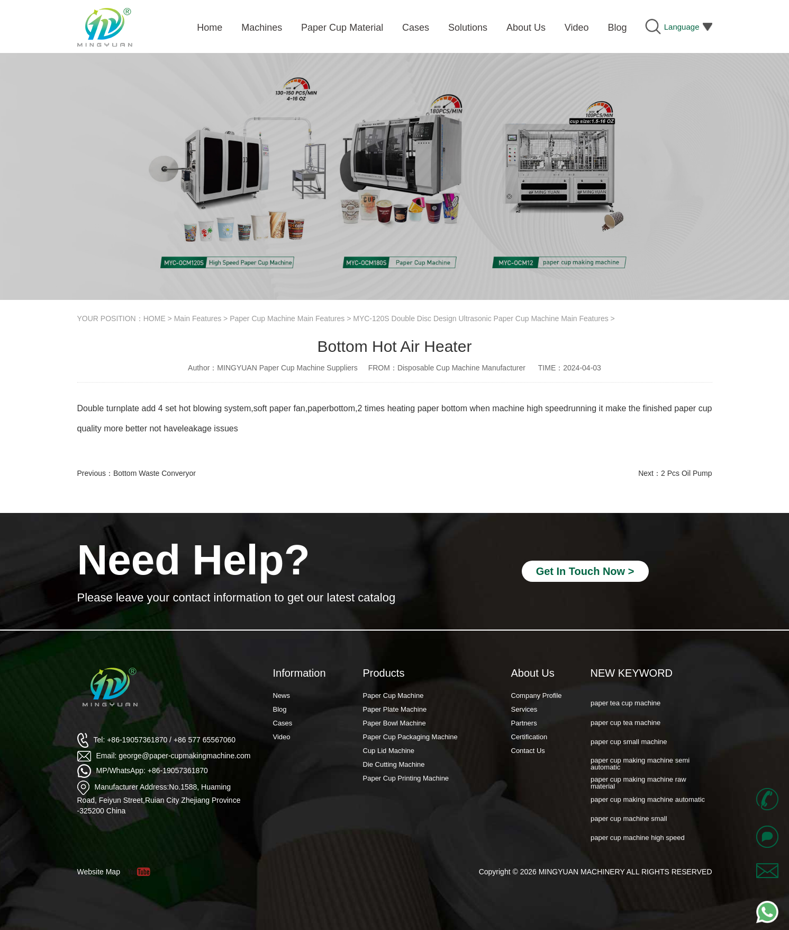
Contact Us (528, 751)
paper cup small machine (629, 747)
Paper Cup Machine (393, 695)
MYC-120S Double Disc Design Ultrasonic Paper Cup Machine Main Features (480, 318)
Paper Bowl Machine (394, 723)
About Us (533, 673)
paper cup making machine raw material (638, 788)
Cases (283, 723)
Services (524, 709)
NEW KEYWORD (632, 673)
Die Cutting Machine (394, 764)
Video (282, 737)
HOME (154, 318)
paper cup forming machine (632, 689)
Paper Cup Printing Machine (406, 778)
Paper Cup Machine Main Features (287, 318)
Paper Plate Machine (395, 709)
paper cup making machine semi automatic (640, 769)
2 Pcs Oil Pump (686, 473)
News (282, 695)
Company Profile (536, 695)
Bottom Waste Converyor (154, 473)
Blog (280, 709)
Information (299, 673)
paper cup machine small (629, 824)
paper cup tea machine (625, 728)
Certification (529, 737)
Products (384, 673)
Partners (524, 723)
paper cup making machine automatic (648, 805)
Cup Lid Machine (389, 751)
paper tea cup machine (625, 708)
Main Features (197, 318)
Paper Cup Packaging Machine (410, 737)
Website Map (98, 871)
